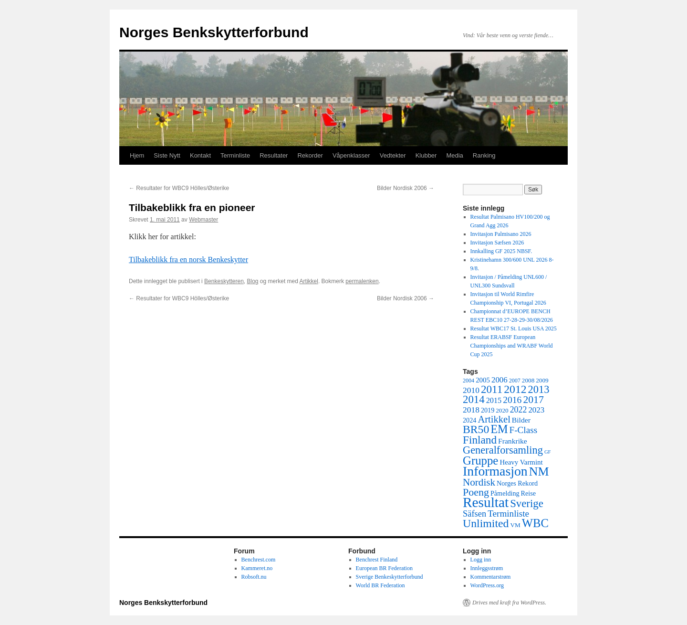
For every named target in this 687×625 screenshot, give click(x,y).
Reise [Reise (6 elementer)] (528, 493)
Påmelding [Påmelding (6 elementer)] (505, 493)
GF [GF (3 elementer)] (547, 452)
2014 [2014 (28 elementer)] (474, 399)
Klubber (426, 155)
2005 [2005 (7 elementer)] (483, 380)
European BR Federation (384, 568)
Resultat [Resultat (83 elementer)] (486, 502)
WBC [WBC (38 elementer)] (535, 523)
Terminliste (235, 155)
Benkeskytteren (224, 281)
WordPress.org (487, 585)
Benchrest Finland (377, 559)
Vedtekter (393, 155)
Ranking (484, 155)
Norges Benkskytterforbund (214, 32)
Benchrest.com (258, 559)
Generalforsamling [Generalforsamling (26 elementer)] (503, 450)
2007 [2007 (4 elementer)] (514, 380)
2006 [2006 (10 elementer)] (499, 379)
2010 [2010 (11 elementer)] (471, 390)
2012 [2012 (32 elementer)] (515, 389)
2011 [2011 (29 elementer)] (491, 389)
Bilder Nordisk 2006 (405, 188)
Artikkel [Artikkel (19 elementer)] (494, 419)
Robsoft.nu (254, 576)
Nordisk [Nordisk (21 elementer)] (479, 482)
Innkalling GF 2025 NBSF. (501, 251)
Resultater (274, 155)
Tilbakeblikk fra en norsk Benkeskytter (188, 259)
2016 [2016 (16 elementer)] (512, 400)
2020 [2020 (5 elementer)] (502, 410)
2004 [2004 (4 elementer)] (468, 380)
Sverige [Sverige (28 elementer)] (526, 503)
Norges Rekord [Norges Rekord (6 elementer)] (517, 483)
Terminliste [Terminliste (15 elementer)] (508, 513)
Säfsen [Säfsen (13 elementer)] (474, 514)
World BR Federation (380, 585)
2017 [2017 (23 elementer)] (533, 399)
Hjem (137, 155)
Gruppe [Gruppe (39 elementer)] (480, 460)
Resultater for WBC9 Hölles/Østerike (179, 188)
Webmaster (203, 219)
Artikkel (309, 281)
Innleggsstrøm (486, 568)
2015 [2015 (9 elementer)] (494, 400)
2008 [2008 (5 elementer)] (528, 380)
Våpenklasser (351, 155)
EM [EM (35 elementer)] (499, 429)
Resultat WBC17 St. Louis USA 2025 (513, 328)
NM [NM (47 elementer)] (539, 471)
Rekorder (310, 155)
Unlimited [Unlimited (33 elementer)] (486, 523)
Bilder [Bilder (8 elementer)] (521, 420)
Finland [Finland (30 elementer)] (480, 440)
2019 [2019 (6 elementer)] (487, 410)
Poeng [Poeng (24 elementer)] (476, 492)
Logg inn (480, 559)
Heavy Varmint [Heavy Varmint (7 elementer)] (521, 462)
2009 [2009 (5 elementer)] (542, 380)
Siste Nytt (167, 155)
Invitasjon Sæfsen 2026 (497, 242)
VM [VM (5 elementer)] (515, 525)
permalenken (361, 281)
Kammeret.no (257, 568)
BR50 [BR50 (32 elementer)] (476, 429)
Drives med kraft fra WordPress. (509, 602)
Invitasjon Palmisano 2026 (500, 234)
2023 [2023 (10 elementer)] (536, 409)
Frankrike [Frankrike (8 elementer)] (512, 441)
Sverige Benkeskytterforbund (389, 576)
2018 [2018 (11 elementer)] (471, 409)
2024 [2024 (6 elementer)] (469, 420)
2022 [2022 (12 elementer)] (518, 409)
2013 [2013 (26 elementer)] (539, 389)
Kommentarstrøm (490, 576)
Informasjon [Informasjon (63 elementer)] (495, 471)
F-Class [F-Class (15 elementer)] (524, 430)
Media (454, 155)
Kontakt (200, 155)
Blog (253, 281)
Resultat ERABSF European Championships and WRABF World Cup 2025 (511, 346)
